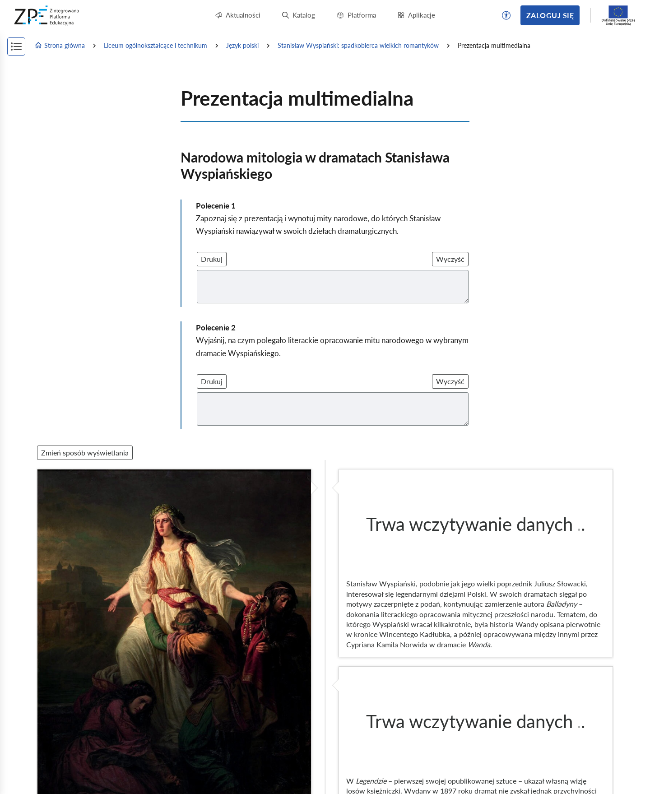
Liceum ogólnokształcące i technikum (155, 45)
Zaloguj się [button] (550, 15)
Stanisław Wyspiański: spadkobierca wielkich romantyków (358, 45)
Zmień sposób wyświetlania (85, 452)
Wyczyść (450, 259)
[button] (506, 15)
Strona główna (59, 45)
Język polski (242, 45)
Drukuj (212, 259)
